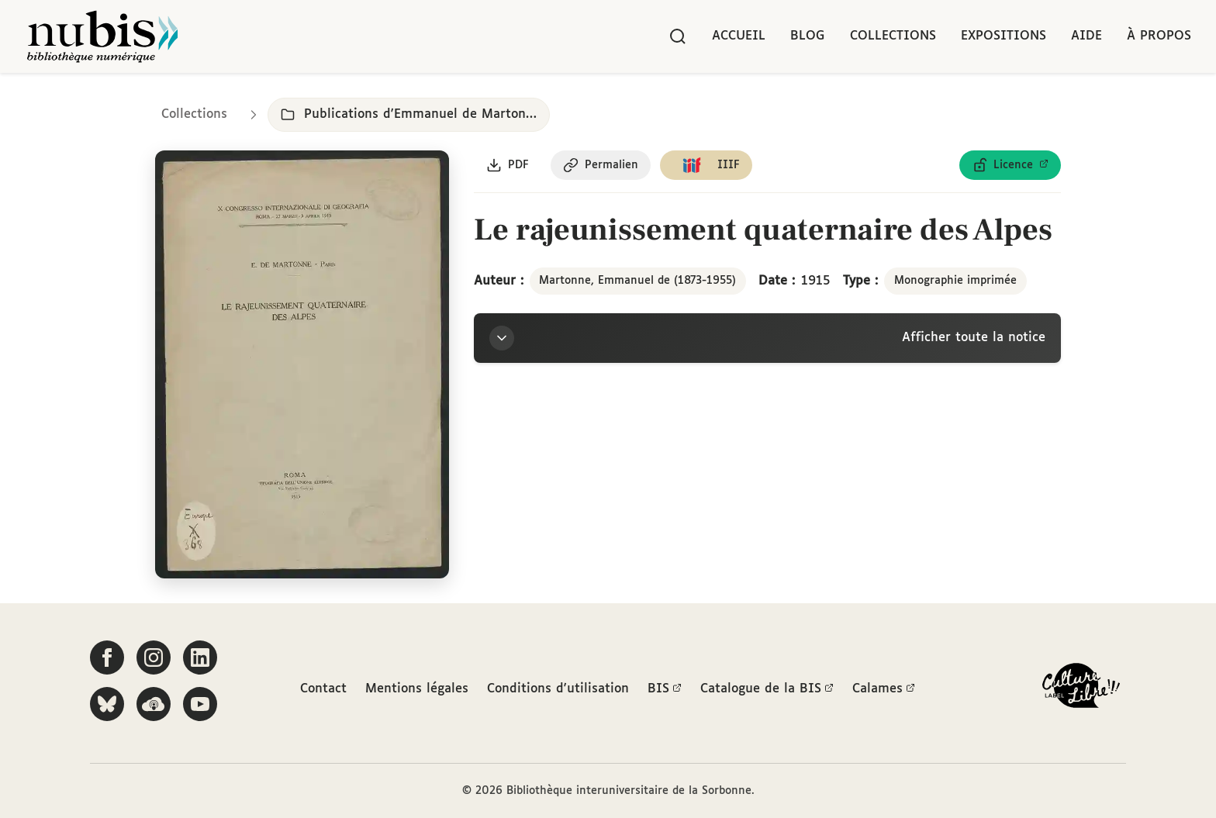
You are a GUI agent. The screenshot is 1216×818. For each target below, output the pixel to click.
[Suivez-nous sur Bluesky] (107, 704)
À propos (1159, 36)
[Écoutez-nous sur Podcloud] (153, 704)
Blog (807, 36)
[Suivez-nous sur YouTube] (200, 704)
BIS (665, 689)
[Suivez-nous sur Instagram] (153, 657)
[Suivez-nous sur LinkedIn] (200, 657)
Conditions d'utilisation (558, 688)
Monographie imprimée (955, 280)
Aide (1086, 36)
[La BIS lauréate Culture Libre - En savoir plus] (1081, 688)
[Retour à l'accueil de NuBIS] (102, 36)
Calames (883, 689)
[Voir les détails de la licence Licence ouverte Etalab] (1010, 165)
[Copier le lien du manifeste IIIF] (706, 165)
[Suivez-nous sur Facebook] (107, 657)
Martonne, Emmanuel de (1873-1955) (637, 280)
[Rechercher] (677, 36)
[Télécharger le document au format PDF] (507, 165)
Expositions (1003, 36)
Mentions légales (416, 688)
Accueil (738, 36)
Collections (893, 36)
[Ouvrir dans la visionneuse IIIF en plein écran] (302, 364)
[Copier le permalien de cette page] (601, 165)
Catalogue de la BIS (767, 689)
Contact (323, 688)
